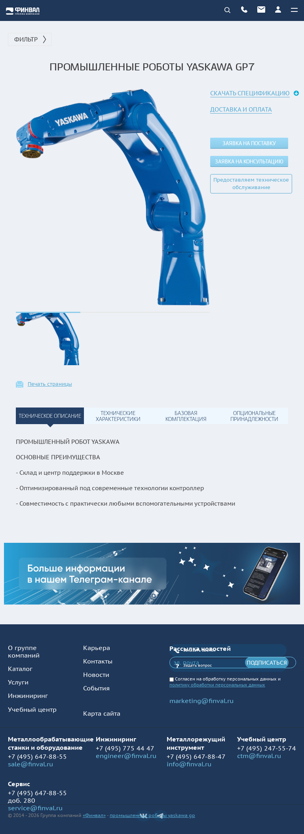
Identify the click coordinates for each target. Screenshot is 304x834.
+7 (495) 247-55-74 (266, 748)
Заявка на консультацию (249, 162)
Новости (96, 675)
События (96, 688)
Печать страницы (50, 384)
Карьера (96, 648)
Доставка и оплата (241, 109)
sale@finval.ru (30, 764)
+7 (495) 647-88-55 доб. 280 (37, 796)
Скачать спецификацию (250, 93)
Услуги (18, 682)
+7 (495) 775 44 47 (125, 748)
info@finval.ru (189, 764)
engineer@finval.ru (126, 756)
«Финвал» (94, 815)
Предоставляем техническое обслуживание (251, 183)
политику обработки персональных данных (217, 685)
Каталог (20, 669)
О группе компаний (24, 651)
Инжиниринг (28, 695)
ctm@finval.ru (259, 756)
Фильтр (26, 39)
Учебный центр (32, 709)
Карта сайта (101, 713)
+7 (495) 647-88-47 (196, 756)
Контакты (97, 661)
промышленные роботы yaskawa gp (152, 815)
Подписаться (267, 662)
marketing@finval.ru (201, 701)
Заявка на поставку (249, 143)
